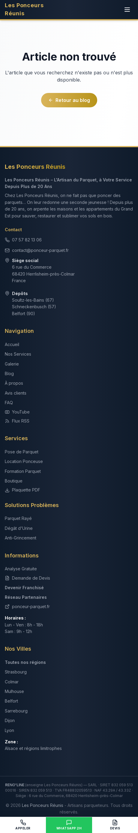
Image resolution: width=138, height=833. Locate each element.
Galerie (12, 363)
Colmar (12, 681)
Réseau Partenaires (26, 597)
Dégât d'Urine (19, 528)
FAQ (9, 402)
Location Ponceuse (24, 461)
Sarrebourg (16, 710)
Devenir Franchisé (24, 587)
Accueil (12, 344)
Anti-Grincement (20, 537)
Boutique (13, 480)
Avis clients (15, 393)
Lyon (9, 730)
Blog (9, 373)
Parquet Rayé (18, 518)
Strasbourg (16, 671)
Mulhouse (14, 691)
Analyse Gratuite (21, 568)
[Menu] (127, 10)
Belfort (11, 700)
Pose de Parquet (21, 451)
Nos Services (18, 354)
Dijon (10, 720)
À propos (14, 383)
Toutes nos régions (25, 662)
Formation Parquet (23, 471)
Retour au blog (69, 100)
